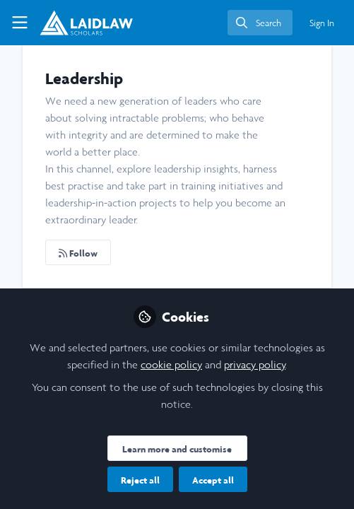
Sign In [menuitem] (321, 23)
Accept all (213, 480)
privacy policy (254, 364)
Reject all (140, 480)
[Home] (86, 23)
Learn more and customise (177, 449)
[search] (260, 22)
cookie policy (171, 364)
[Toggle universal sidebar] (20, 22)
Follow (78, 253)
